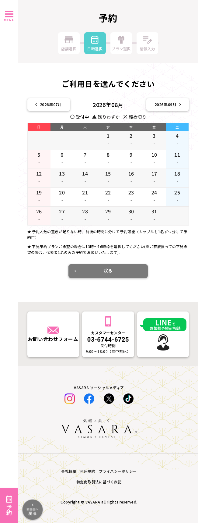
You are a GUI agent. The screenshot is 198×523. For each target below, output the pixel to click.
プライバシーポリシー (118, 471)
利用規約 (87, 471)
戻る (93, 270)
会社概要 (68, 471)
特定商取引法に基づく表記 (99, 481)
